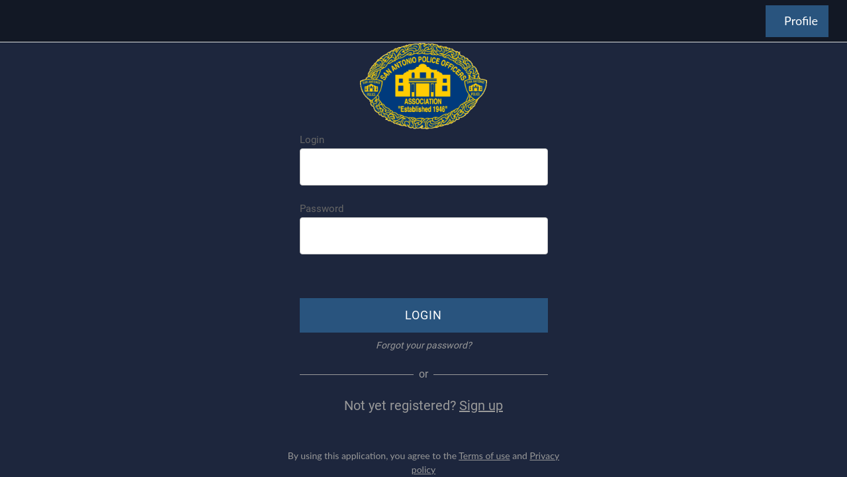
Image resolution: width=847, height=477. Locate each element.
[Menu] (21, 21)
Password (321, 209)
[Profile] (797, 21)
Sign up (481, 405)
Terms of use (484, 455)
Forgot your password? (424, 345)
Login (312, 140)
